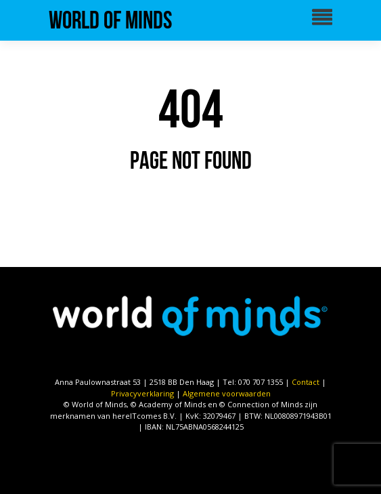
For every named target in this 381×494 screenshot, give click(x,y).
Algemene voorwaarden (227, 393)
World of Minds (110, 20)
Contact (305, 382)
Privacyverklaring (142, 393)
